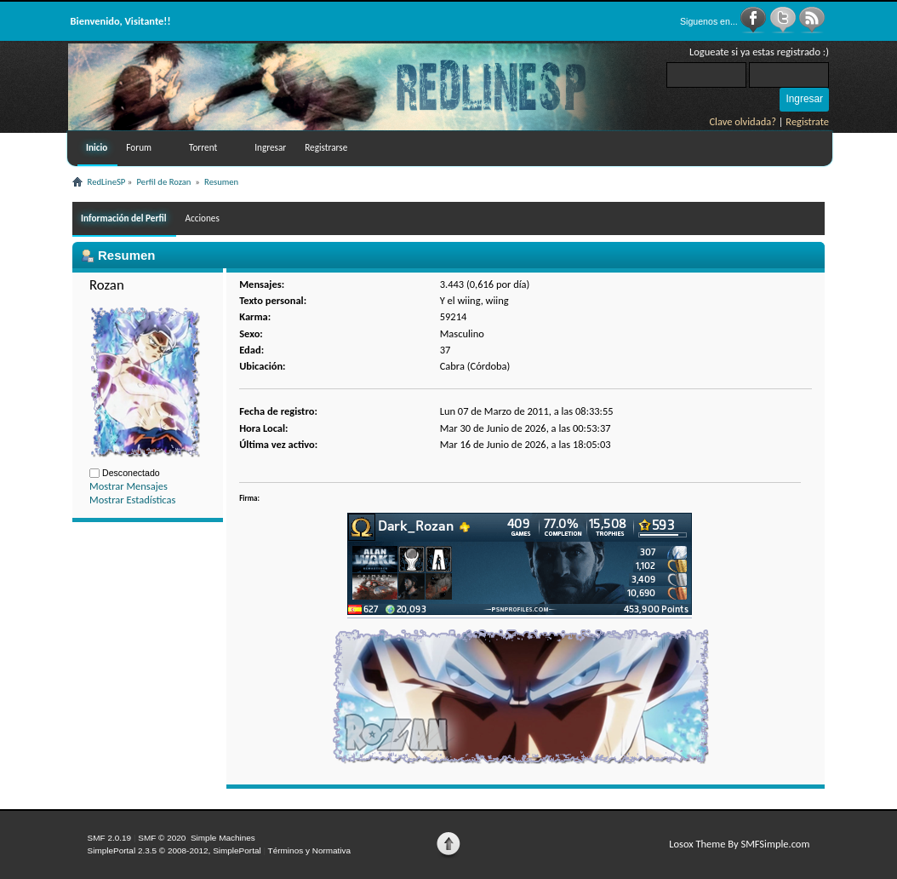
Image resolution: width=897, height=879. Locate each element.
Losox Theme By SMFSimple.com (739, 843)
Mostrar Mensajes (128, 486)
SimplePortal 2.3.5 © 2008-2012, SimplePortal (174, 850)
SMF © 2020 (162, 837)
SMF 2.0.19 (110, 837)
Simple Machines (223, 837)
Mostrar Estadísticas (132, 499)
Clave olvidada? (742, 121)
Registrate (807, 121)
